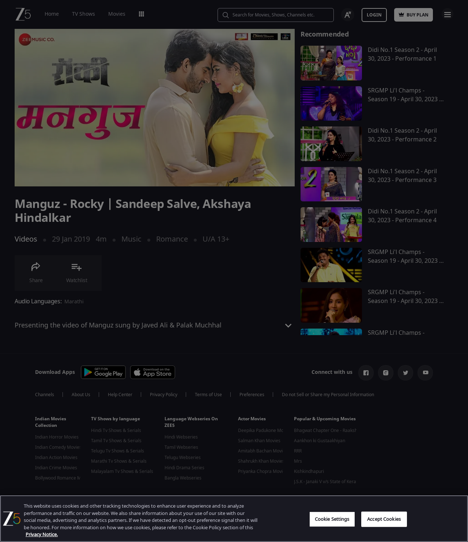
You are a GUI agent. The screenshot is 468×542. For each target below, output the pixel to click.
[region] (234, 518)
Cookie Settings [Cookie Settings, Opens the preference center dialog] (332, 519)
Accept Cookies (384, 519)
